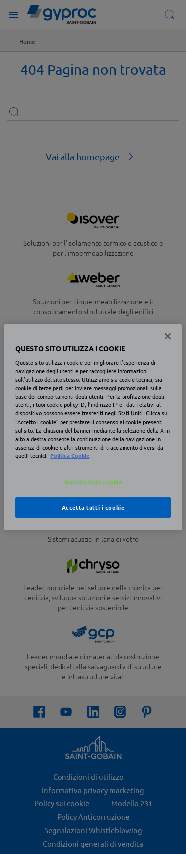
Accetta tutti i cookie (93, 507)
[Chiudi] (168, 335)
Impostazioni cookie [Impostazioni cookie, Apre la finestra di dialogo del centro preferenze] (93, 482)
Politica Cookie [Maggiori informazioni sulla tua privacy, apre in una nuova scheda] (69, 455)
